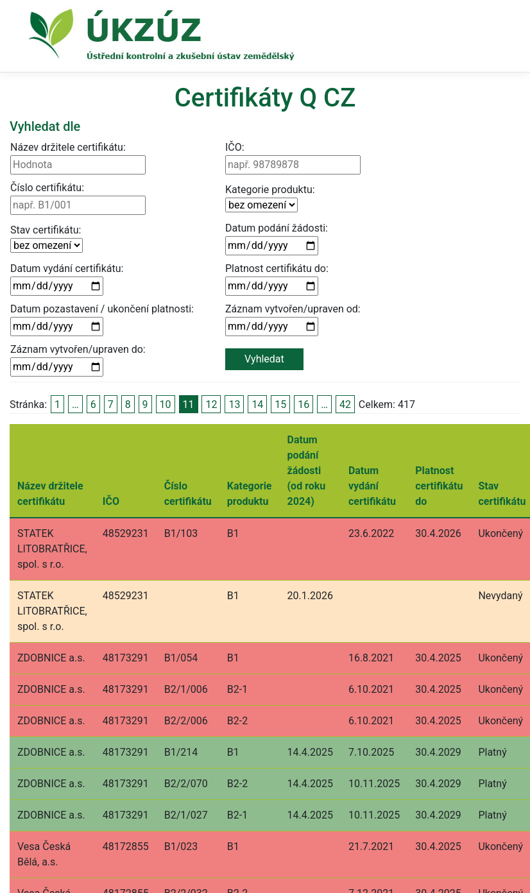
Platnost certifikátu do (439, 485)
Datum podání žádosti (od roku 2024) (306, 470)
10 (165, 404)
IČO (111, 501)
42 (345, 404)
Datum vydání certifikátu (372, 485)
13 (234, 404)
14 (257, 404)
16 (303, 404)
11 (188, 404)
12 (211, 404)
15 (280, 404)
